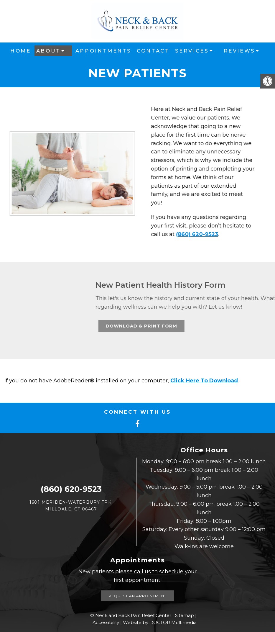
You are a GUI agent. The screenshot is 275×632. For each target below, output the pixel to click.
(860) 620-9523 (194, 234)
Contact (153, 51)
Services (192, 51)
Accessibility (106, 622)
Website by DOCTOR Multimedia (160, 622)
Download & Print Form (189, 326)
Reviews (239, 51)
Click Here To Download (204, 380)
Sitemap (184, 615)
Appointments (103, 51)
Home (20, 51)
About (48, 51)
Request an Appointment (137, 596)
